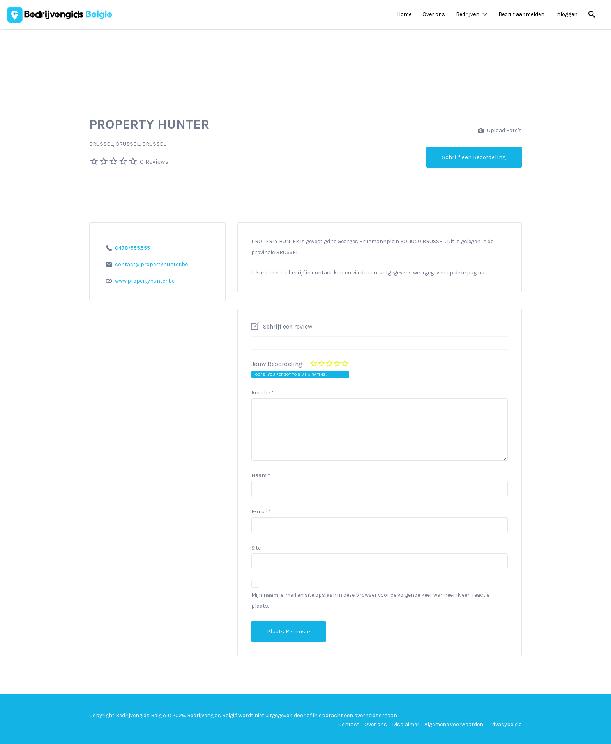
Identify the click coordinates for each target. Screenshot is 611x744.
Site (256, 547)
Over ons (433, 14)
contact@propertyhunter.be (151, 264)
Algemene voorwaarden (453, 724)
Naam (260, 475)
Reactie (262, 392)
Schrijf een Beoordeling (474, 157)
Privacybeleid (505, 724)
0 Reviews (154, 161)
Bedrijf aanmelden (521, 14)
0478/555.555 (132, 248)
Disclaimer (405, 724)
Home (404, 14)
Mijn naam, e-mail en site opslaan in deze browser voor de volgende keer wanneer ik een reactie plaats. (370, 600)
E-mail (261, 511)
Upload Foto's (500, 130)
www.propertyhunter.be (145, 280)
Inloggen (566, 14)
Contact (348, 724)
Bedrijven (467, 14)
